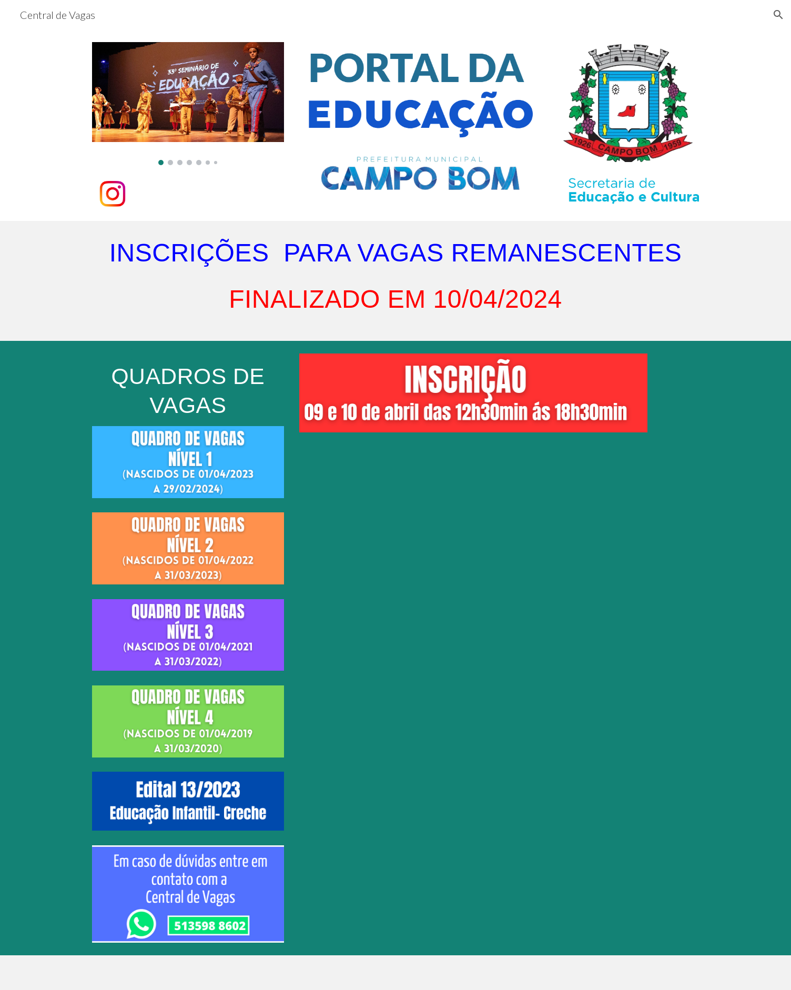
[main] (395, 281)
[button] (778, 14)
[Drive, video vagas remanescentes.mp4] (473, 576)
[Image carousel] (188, 103)
